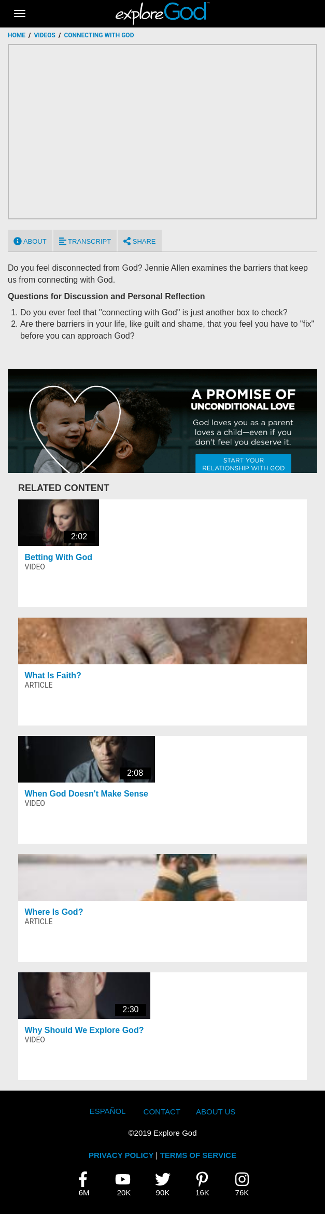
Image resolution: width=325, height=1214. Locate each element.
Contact (162, 1111)
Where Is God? (54, 912)
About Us (215, 1111)
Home (16, 35)
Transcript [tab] (85, 241)
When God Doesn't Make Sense (87, 793)
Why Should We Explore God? (84, 1030)
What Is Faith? (53, 675)
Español (108, 1111)
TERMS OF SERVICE (198, 1155)
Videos (44, 35)
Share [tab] (139, 241)
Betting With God (59, 557)
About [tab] (30, 241)
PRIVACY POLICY (121, 1155)
